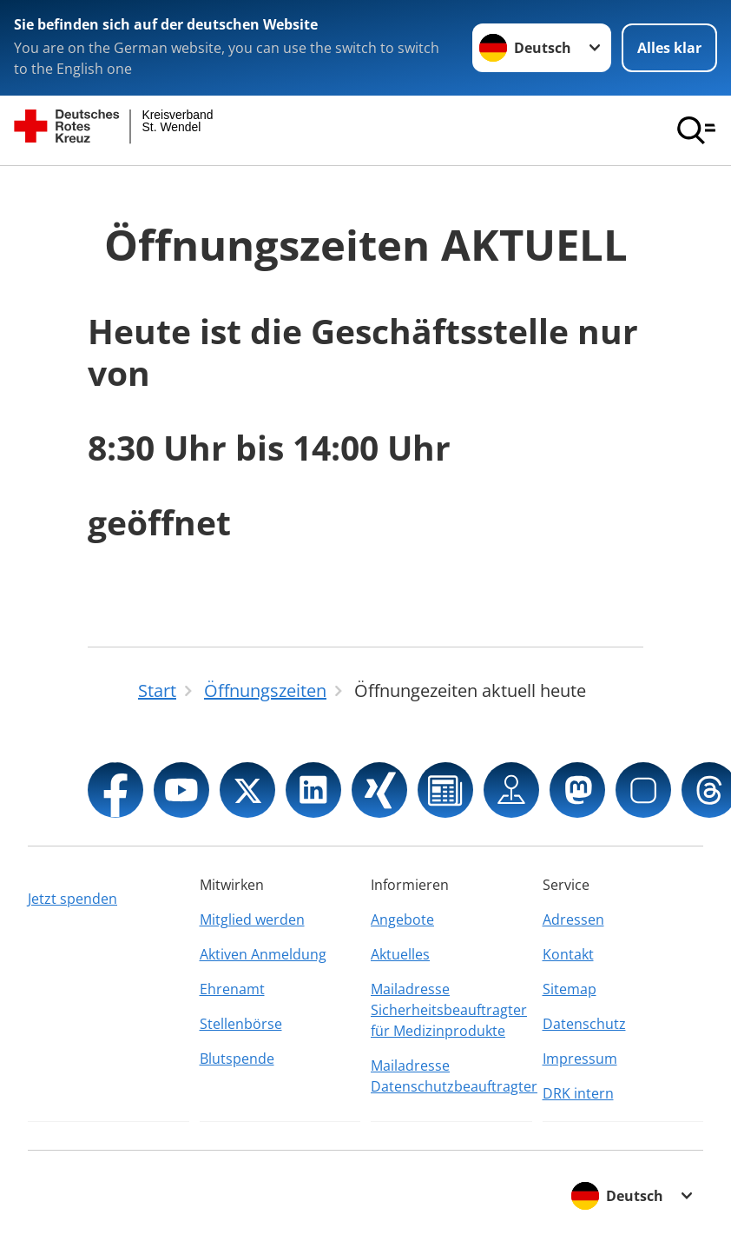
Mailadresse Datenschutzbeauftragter (451, 1076)
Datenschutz (584, 1023)
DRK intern (578, 1093)
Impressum (580, 1058)
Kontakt (568, 954)
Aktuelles (400, 954)
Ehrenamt (232, 989)
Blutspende (237, 1058)
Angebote (402, 919)
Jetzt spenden (72, 898)
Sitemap (569, 989)
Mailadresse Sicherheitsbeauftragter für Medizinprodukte (449, 1009)
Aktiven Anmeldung (263, 954)
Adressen (573, 919)
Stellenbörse (241, 1023)
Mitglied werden (252, 919)
